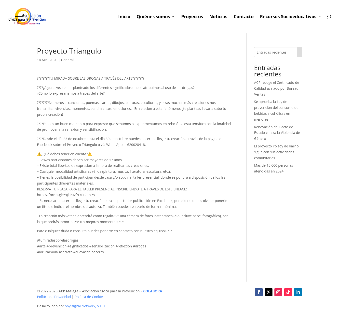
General (67, 59)
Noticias (218, 17)
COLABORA (152, 291)
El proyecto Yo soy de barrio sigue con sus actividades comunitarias (276, 152)
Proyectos (192, 17)
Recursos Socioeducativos (288, 17)
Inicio (124, 17)
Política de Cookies (90, 296)
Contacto (244, 17)
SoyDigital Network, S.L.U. (85, 306)
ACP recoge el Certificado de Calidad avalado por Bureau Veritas (276, 88)
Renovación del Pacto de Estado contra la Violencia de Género (277, 133)
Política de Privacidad (54, 296)
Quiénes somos (153, 17)
